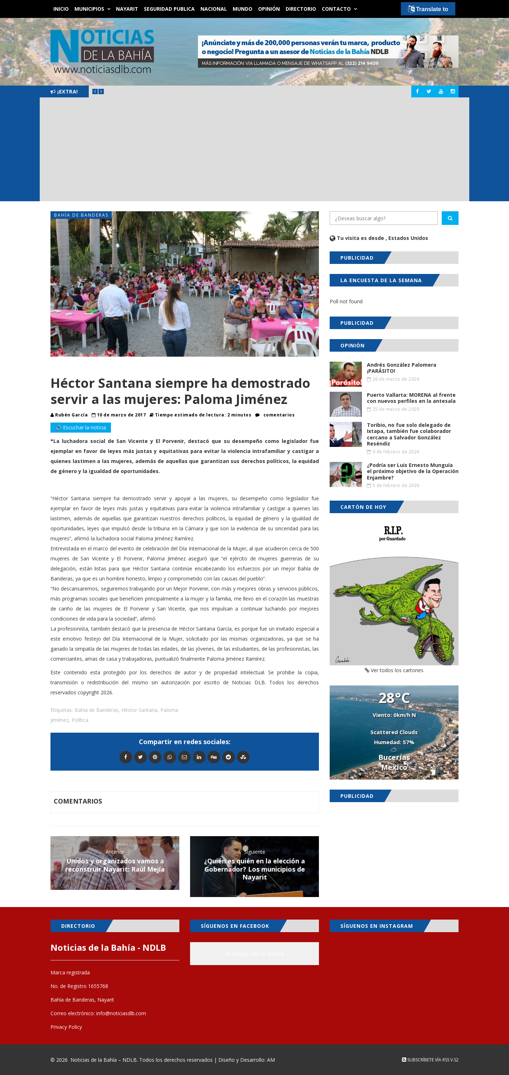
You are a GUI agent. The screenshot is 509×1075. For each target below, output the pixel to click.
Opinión (269, 8)
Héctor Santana (139, 710)
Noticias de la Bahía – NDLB (104, 1059)
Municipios (89, 8)
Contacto (336, 8)
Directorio (301, 8)
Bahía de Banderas (81, 215)
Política (80, 720)
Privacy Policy (66, 1026)
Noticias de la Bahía (254, 953)
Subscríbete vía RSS (425, 1060)
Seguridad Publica (169, 8)
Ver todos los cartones (394, 670)
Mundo (242, 8)
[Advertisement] (254, 151)
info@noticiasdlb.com (121, 1013)
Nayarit (127, 8)
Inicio (61, 8)
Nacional (213, 8)
